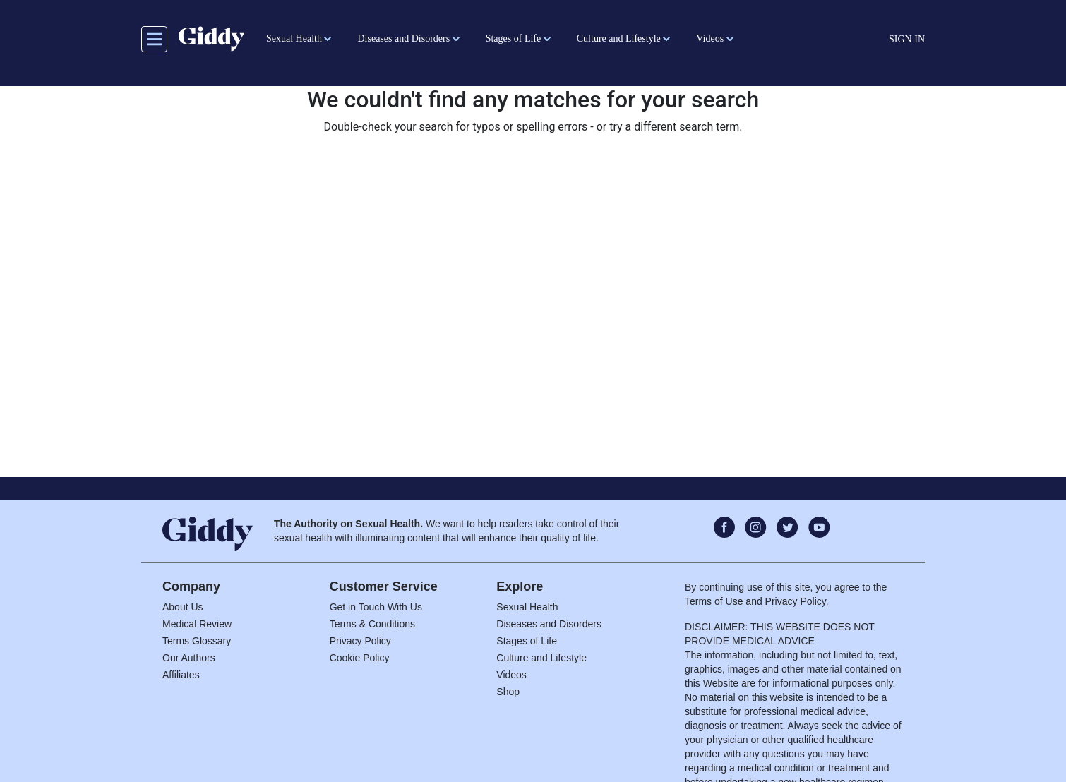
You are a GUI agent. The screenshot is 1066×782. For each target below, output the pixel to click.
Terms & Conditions (372, 624)
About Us (182, 607)
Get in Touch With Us (376, 607)
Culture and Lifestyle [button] (619, 38)
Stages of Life (526, 640)
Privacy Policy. (797, 601)
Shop (508, 691)
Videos (511, 674)
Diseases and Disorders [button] (403, 38)
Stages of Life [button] (513, 38)
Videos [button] (710, 38)
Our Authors (188, 657)
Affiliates (181, 674)
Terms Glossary (196, 640)
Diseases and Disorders (548, 624)
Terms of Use (714, 601)
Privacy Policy (360, 640)
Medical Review (197, 624)
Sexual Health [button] (294, 38)
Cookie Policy (360, 657)
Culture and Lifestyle (541, 657)
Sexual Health (527, 607)
